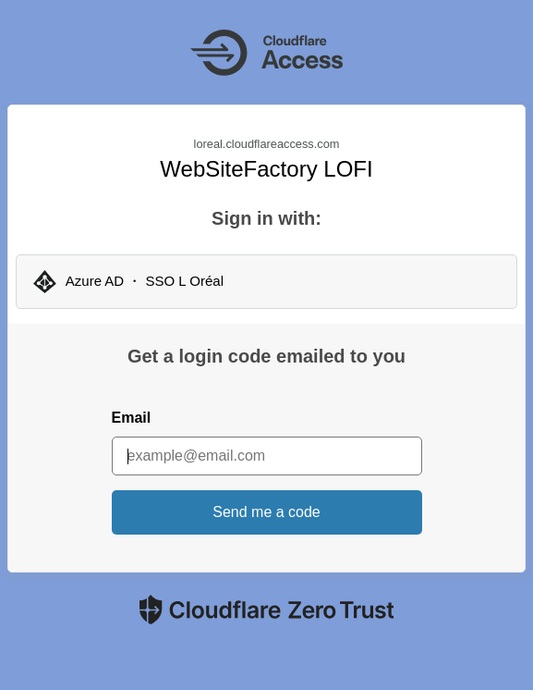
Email (131, 417)
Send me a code (266, 512)
